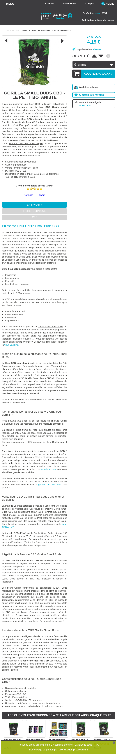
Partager (28, 195)
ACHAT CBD (13, 30)
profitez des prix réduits (72, 749)
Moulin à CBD (48, 469)
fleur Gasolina (11, 344)
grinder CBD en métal (50, 484)
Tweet (42, 195)
